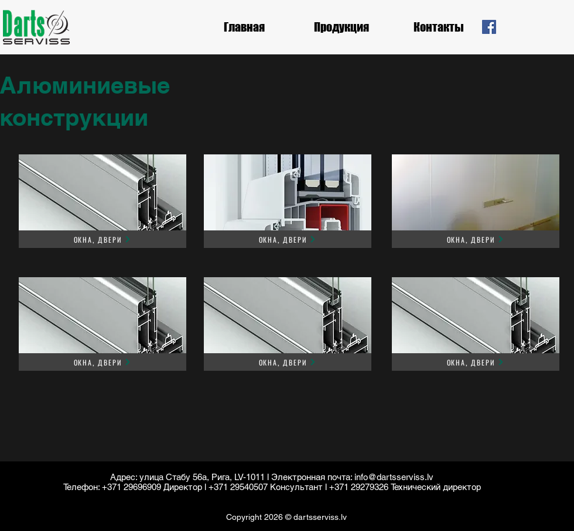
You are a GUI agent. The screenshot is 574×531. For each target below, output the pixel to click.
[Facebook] (489, 27)
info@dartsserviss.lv (393, 477)
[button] (341, 27)
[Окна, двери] (102, 239)
